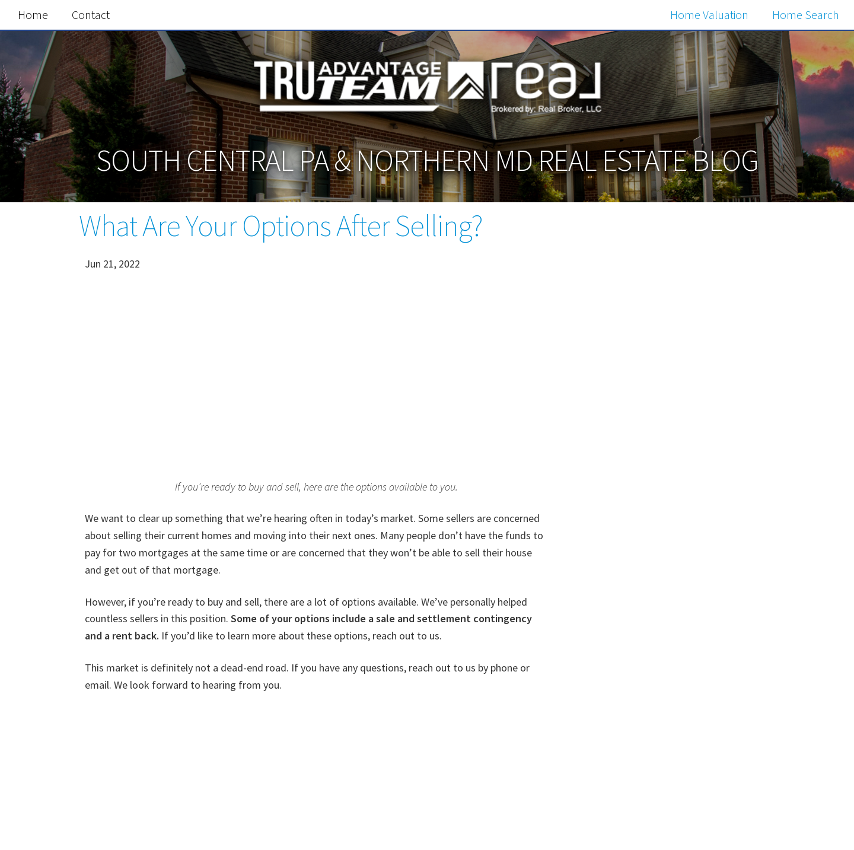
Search (735, 260)
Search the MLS (671, 811)
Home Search (805, 14)
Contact (91, 14)
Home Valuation (709, 14)
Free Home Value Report (671, 559)
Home (33, 14)
